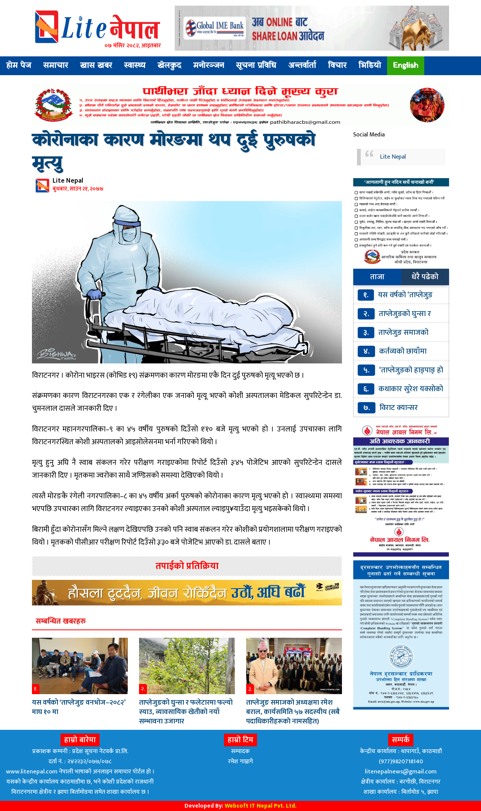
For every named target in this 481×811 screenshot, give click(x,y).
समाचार (55, 65)
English (405, 65)
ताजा (377, 277)
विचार (337, 65)
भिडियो (369, 65)
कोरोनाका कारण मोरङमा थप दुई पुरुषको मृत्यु (173, 152)
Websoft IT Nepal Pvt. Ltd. (260, 806)
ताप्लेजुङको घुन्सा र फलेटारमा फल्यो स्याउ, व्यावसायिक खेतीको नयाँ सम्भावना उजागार (186, 712)
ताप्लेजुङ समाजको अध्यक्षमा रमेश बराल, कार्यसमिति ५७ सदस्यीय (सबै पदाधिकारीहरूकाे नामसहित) (293, 712)
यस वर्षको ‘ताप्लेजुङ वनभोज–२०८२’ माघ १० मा (79, 707)
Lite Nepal (393, 157)
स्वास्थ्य (134, 65)
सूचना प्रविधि (256, 65)
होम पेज (18, 65)
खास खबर (96, 65)
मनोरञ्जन (208, 65)
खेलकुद (169, 65)
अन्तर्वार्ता (302, 65)
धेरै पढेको (425, 277)
